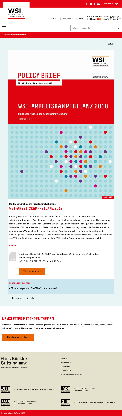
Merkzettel (65, 363)
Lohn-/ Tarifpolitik (37, 288)
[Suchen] (118, 28)
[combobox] (92, 28)
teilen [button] (30, 298)
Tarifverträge (18, 288)
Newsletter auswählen (17, 337)
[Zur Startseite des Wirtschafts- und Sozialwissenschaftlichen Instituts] (16, 17)
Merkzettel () (68, 19)
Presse (81, 19)
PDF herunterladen (31, 271)
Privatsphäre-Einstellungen (71, 374)
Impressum (65, 367)
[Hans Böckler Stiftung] (14, 367)
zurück (111, 43)
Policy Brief (108, 197)
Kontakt (64, 359)
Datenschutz (66, 370)
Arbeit (54, 288)
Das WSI (54, 19)
